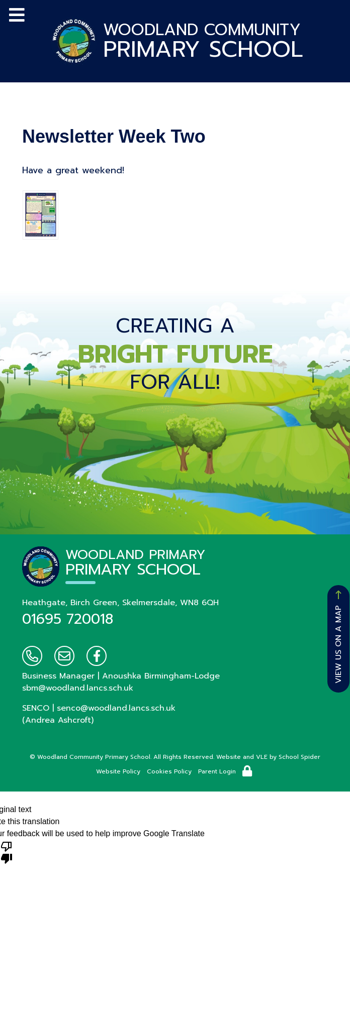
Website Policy (118, 771)
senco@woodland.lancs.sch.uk (116, 708)
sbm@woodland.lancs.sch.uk (77, 688)
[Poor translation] (7, 852)
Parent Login (217, 771)
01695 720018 (67, 619)
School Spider (299, 756)
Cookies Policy (169, 771)
